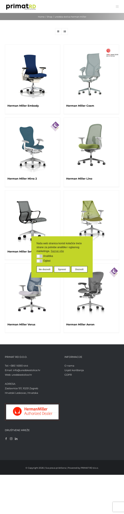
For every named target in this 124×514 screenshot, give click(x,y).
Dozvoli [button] (79, 269)
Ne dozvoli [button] (44, 269)
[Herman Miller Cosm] (91, 72)
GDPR (68, 374)
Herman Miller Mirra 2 (22, 178)
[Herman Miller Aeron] (91, 291)
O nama (69, 365)
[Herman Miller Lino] (91, 145)
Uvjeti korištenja (74, 370)
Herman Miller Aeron (80, 324)
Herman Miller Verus (21, 324)
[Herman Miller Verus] (32, 291)
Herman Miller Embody (23, 105)
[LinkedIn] (16, 438)
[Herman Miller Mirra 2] (32, 145)
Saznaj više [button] (57, 251)
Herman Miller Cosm (80, 105)
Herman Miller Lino (79, 178)
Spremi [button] (62, 269)
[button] (39, 256)
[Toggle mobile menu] (117, 6)
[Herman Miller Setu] (32, 218)
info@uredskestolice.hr (26, 370)
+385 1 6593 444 (18, 365)
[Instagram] (11, 438)
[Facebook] (6, 438)
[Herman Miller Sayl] (91, 218)
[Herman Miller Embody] (32, 72)
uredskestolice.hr (22, 374)
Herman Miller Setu (20, 251)
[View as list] (65, 31)
